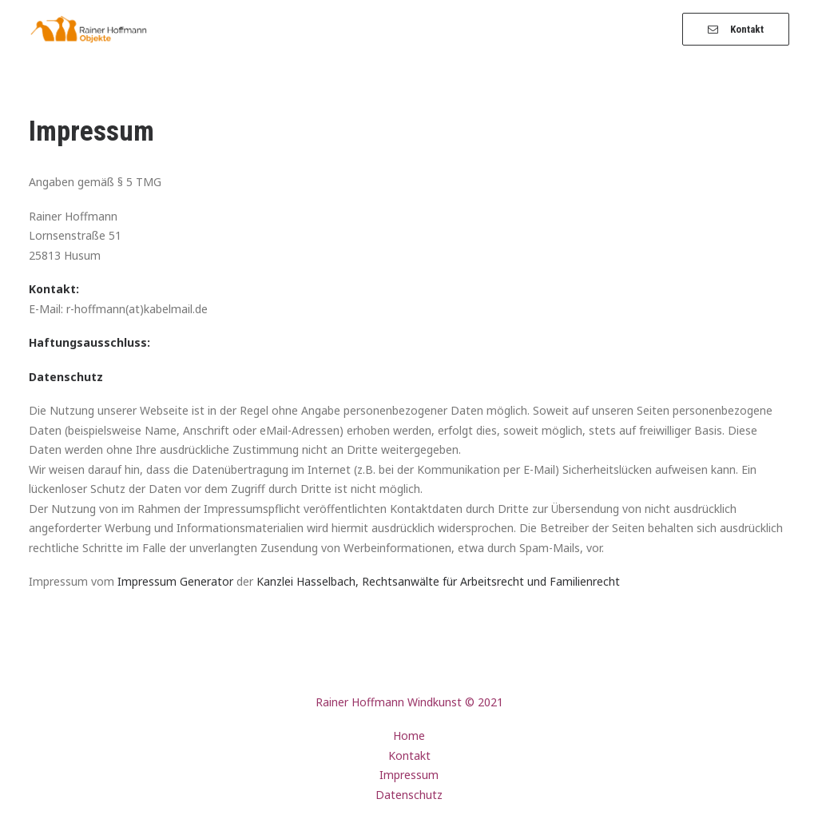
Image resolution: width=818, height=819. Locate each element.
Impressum (409, 774)
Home (409, 735)
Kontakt (409, 755)
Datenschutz (409, 794)
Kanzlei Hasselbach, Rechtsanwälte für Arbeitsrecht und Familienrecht (438, 581)
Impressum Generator (175, 581)
